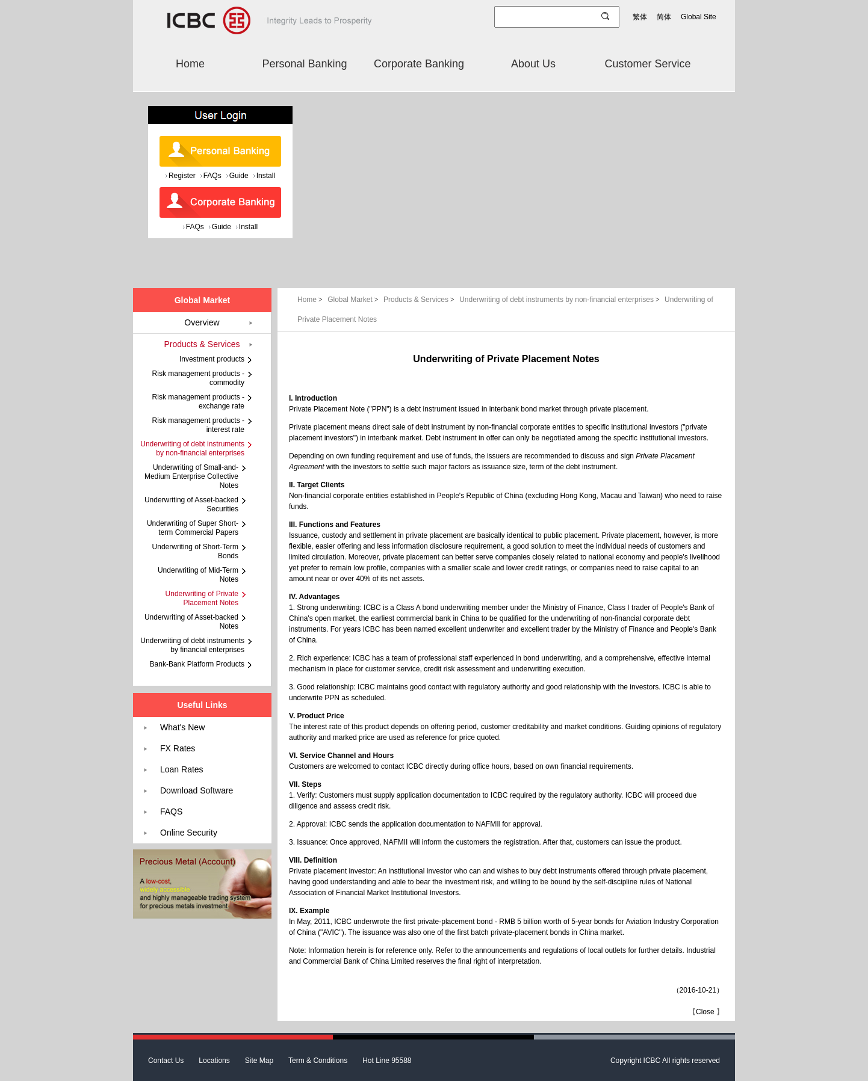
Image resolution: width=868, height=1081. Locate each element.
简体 (664, 17)
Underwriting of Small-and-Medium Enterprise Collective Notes (191, 476)
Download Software (196, 790)
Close (705, 1012)
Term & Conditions (317, 1060)
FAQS (171, 811)
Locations (214, 1060)
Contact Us (166, 1060)
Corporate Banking (419, 64)
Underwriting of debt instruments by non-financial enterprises (560, 299)
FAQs (212, 175)
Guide (239, 175)
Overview (201, 322)
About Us (533, 64)
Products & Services (419, 299)
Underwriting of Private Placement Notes (202, 598)
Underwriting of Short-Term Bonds (195, 551)
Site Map (259, 1060)
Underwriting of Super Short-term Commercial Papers (192, 528)
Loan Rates (181, 769)
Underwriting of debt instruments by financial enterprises (192, 645)
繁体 (640, 17)
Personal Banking (304, 64)
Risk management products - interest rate (198, 425)
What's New (182, 727)
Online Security (188, 832)
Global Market (353, 299)
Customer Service (647, 64)
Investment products (211, 359)
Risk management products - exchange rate (198, 401)
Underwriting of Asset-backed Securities (191, 504)
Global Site (698, 17)
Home (190, 64)
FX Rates (177, 748)
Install (265, 175)
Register (182, 175)
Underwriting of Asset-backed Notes (191, 621)
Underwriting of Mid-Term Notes (198, 575)
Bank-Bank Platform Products (197, 664)
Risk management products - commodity (198, 378)
